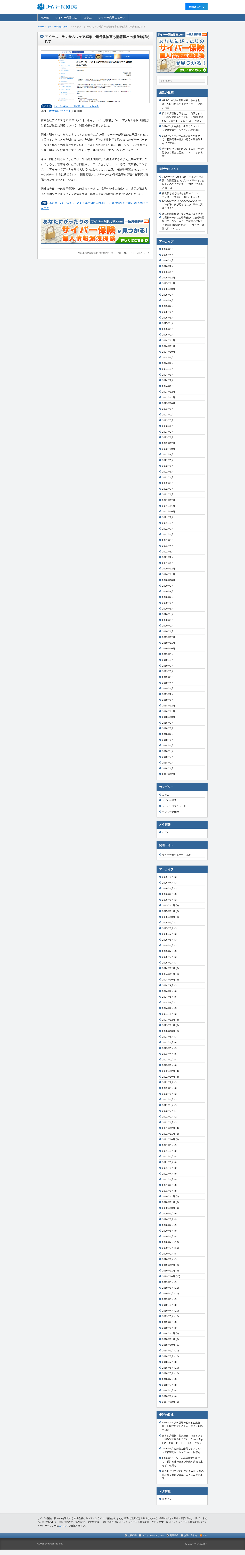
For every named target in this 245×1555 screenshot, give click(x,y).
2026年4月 (168, 254)
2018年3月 (168, 757)
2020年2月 (168, 625)
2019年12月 (168, 637)
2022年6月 (168, 466)
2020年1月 (168, 631)
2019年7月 (168, 665)
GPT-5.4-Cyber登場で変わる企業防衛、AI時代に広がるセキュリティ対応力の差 (182, 104)
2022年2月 (168, 488)
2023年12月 (168, 391)
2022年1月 (168, 494)
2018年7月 (168, 734)
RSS (205, 1535)
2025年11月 (168, 283)
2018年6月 (168, 740)
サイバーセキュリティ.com (176, 854)
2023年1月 (168, 437)
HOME (45, 17)
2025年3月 (168, 329)
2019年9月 (168, 654)
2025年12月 (168, 277)
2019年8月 (168, 660)
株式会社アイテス (60, 111)
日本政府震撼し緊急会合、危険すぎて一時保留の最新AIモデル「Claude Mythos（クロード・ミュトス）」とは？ (182, 117)
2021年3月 (168, 551)
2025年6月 (168, 312)
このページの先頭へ (196, 1543)
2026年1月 (168, 272)
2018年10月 (168, 717)
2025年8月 (168, 300)
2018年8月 (168, 728)
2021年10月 (168, 511)
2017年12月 (168, 774)
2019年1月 (168, 699)
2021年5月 (168, 540)
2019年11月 (168, 642)
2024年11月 (168, 346)
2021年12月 (168, 500)
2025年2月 (168, 334)
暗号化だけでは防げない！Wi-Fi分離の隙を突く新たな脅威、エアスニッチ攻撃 (183, 152)
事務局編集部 (89, 253)
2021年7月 (168, 528)
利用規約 (174, 1535)
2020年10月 (168, 580)
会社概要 (132, 1535)
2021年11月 (168, 506)
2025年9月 (168, 294)
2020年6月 (168, 603)
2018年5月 (168, 745)
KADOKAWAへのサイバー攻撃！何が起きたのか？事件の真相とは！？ (182, 204)
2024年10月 (168, 351)
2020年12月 (168, 568)
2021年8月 (168, 523)
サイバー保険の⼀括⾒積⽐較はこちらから (76, 106)
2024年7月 (168, 363)
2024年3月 (168, 374)
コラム (88, 17)
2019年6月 (168, 671)
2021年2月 (168, 557)
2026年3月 (168, 260)
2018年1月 (168, 768)
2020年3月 (168, 620)
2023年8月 (168, 408)
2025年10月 (168, 289)
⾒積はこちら (196, 6)
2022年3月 (168, 483)
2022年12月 (168, 443)
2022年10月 (168, 449)
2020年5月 (168, 608)
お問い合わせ (190, 1535)
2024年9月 (168, 357)
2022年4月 (168, 477)
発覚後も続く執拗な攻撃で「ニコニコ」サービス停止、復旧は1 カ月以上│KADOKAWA (183, 197)
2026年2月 (168, 266)
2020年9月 (168, 585)
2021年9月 (168, 517)
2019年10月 (168, 648)
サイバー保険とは (66, 17)
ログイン (167, 832)
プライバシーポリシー (153, 1535)
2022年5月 (168, 471)
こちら (62, 1525)
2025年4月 (168, 323)
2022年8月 (168, 460)
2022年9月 (168, 454)
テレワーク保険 (170, 811)
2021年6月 (168, 534)
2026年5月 (168, 249)
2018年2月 (168, 762)
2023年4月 (168, 426)
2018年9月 (168, 722)
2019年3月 (168, 688)
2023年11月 (168, 397)
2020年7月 (168, 597)
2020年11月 (168, 574)
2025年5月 (168, 317)
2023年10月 (168, 403)
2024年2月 (168, 380)
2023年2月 (168, 431)
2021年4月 (168, 545)
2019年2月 (168, 694)
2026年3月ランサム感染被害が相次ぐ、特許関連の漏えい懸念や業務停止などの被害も (182, 139)
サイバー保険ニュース (111, 17)
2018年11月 (168, 711)
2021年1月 (168, 563)
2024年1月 (168, 386)
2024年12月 (168, 340)
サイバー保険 (169, 800)
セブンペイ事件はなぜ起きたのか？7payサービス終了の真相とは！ (183, 184)
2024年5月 (168, 369)
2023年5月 (168, 420)
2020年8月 (168, 591)
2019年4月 (168, 682)
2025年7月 (168, 306)
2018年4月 (168, 751)
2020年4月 (168, 614)
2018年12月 (168, 705)
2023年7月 (168, 414)
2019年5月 (168, 677)
